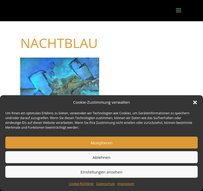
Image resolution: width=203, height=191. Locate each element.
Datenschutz (105, 183)
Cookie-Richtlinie (81, 183)
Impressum (125, 183)
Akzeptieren (101, 142)
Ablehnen (102, 157)
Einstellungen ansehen (101, 172)
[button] (195, 102)
